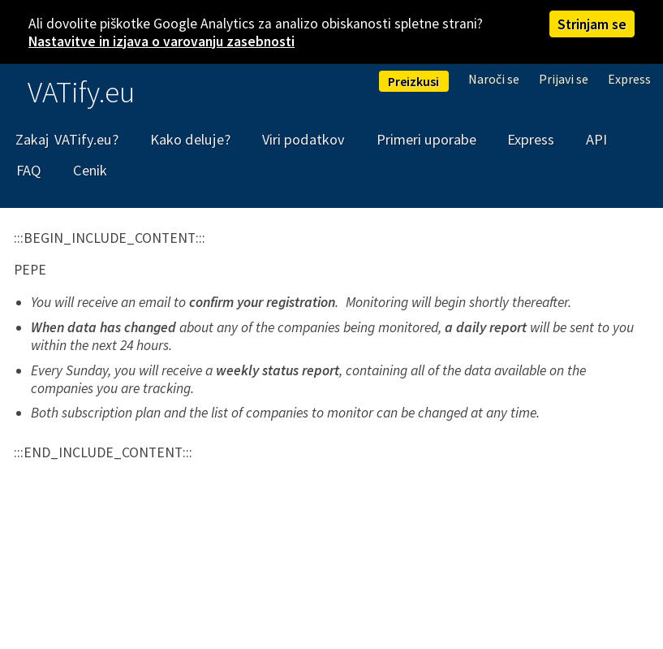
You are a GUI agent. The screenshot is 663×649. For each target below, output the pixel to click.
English (628, 200)
